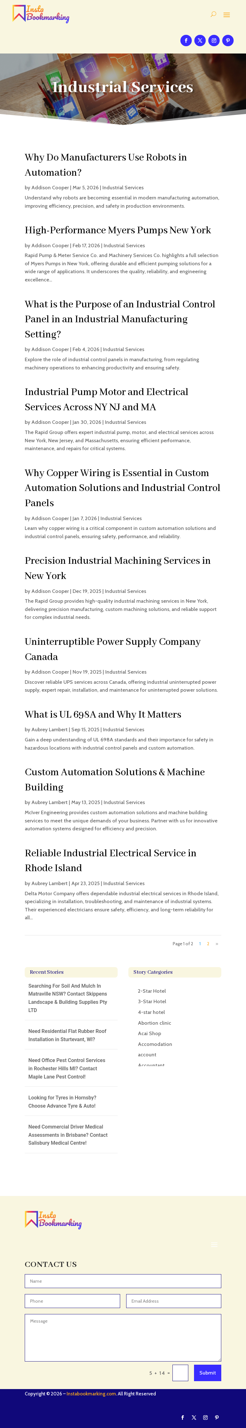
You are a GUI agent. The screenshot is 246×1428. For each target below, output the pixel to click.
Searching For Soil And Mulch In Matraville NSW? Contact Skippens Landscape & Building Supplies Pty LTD (68, 998)
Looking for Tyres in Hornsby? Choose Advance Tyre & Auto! (62, 1102)
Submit (207, 1373)
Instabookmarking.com (91, 1394)
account (147, 1055)
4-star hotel (151, 1012)
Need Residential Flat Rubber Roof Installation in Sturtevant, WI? (68, 1035)
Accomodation (155, 1044)
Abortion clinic (154, 1023)
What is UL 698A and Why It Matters (103, 714)
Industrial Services (123, 188)
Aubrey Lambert (49, 730)
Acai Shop (149, 1033)
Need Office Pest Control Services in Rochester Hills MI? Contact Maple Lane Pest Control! (67, 1068)
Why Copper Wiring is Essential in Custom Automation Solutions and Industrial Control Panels (123, 488)
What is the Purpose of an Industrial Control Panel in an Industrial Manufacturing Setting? (120, 319)
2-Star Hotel (152, 991)
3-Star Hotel (152, 1001)
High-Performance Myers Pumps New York (118, 230)
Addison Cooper (50, 188)
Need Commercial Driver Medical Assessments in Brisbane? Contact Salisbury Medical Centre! (68, 1135)
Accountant (151, 1065)
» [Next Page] (217, 944)
